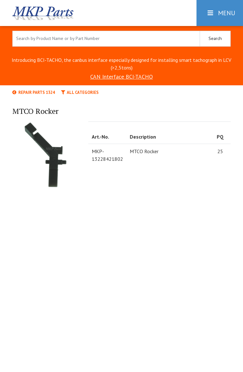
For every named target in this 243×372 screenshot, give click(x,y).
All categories (80, 92)
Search (215, 38)
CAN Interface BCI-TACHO (121, 76)
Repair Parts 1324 (33, 92)
